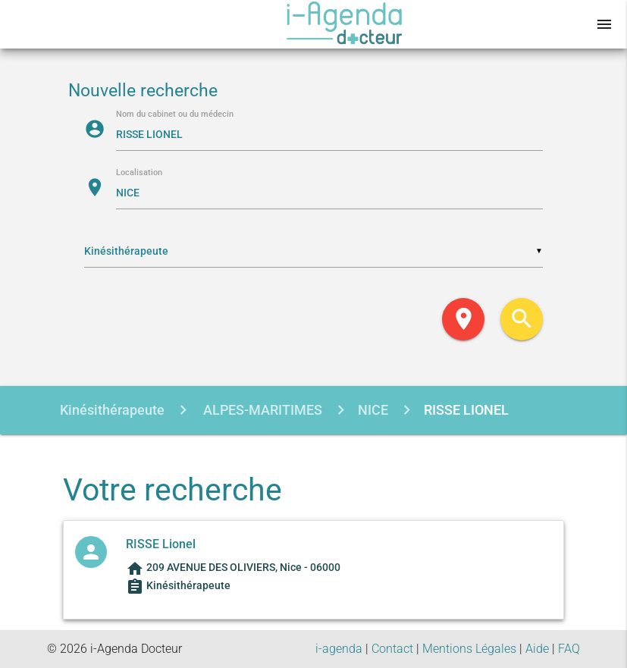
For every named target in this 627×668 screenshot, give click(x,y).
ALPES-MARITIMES (261, 410)
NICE (373, 410)
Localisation (139, 173)
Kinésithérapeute (112, 410)
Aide (537, 648)
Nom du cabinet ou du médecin (175, 115)
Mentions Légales (469, 648)
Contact (392, 648)
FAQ (569, 648)
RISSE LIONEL (466, 410)
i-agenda (338, 648)
